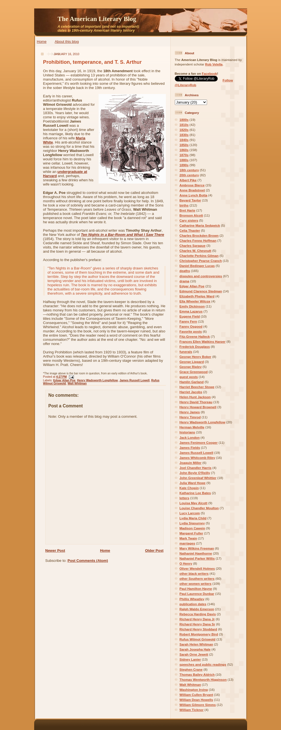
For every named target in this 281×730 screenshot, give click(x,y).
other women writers (196, 583)
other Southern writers (197, 578)
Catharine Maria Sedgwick (200, 225)
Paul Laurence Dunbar (197, 593)
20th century (189, 175)
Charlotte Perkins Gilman (199, 255)
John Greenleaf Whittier (198, 478)
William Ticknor (192, 710)
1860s (184, 150)
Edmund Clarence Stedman (201, 291)
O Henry (186, 563)
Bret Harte (188, 210)
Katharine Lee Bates (195, 493)
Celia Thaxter (190, 230)
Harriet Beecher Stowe (197, 387)
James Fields (190, 447)
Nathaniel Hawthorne (196, 553)
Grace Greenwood (194, 372)
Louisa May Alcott (194, 503)
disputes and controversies (201, 276)
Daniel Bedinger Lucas (197, 265)
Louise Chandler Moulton (199, 508)
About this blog (67, 41)
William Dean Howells (196, 699)
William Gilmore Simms (198, 704)
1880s (184, 160)
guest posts (189, 377)
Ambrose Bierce (192, 185)
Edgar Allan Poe (64, 380)
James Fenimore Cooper (199, 442)
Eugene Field (190, 316)
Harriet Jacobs (191, 392)
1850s (184, 145)
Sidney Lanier (190, 659)
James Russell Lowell (134, 380)
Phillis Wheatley (192, 599)
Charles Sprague (193, 245)
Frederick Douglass (195, 346)
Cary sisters (189, 220)
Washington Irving (194, 689)
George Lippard (192, 361)
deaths (185, 271)
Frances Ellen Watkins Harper (203, 341)
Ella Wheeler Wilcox (195, 301)
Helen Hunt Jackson (195, 397)
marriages (187, 543)
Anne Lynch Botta (194, 195)
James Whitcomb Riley (197, 457)
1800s (184, 119)
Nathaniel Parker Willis (197, 558)
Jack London (190, 437)
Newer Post (55, 550)
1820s (184, 130)
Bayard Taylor (190, 200)
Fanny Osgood (191, 326)
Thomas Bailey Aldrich (197, 674)
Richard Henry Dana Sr (197, 624)
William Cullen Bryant (196, 694)
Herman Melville (192, 427)
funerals (186, 351)
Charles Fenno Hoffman (198, 240)
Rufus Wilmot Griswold (197, 639)
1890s (184, 165)
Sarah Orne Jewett (194, 654)
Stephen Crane (191, 669)
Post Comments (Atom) (88, 560)
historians (187, 432)
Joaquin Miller (191, 462)
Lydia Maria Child (193, 518)
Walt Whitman (77, 383)
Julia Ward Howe (193, 483)
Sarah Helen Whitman (196, 644)
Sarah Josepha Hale (195, 649)
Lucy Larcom (190, 513)
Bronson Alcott (191, 215)
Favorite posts (191, 331)
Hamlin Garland (192, 382)
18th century (189, 170)
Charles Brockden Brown (199, 235)
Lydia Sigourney (192, 523)
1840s (184, 140)
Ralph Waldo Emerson (197, 609)
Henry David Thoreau (196, 402)
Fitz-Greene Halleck (195, 336)
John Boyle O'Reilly (195, 473)
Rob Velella (213, 64)
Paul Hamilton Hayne (196, 588)
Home (42, 41)
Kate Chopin (189, 488)
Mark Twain (188, 538)
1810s (184, 124)
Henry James (190, 412)
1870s (184, 155)
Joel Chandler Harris (196, 468)
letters (184, 498)
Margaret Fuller (191, 533)
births (184, 205)
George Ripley (191, 366)
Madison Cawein (192, 528)
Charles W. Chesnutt (196, 250)
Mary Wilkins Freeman (197, 548)
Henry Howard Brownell (198, 407)
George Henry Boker (196, 356)
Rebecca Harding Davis (198, 614)
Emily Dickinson (192, 306)
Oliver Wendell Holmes (197, 568)
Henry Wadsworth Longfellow (97, 380)
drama (184, 281)
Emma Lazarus (191, 311)
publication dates (193, 604)
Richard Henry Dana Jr (197, 619)
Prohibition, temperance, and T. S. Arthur (92, 62)
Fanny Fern (188, 321)
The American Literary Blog (97, 18)
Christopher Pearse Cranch (201, 260)
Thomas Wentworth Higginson (203, 679)
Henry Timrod (190, 417)
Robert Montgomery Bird (199, 634)
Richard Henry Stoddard (198, 629)
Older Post (154, 550)
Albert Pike (188, 180)
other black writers (194, 573)
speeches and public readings (203, 664)
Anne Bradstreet (192, 190)
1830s (184, 135)
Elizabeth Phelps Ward (197, 296)
